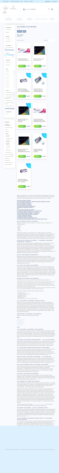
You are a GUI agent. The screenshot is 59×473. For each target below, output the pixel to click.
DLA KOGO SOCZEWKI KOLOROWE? (24, 187)
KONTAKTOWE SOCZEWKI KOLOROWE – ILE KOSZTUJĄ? (28, 196)
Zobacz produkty (20, 34)
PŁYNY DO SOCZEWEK (19, 19)
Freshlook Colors (20, 303)
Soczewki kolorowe (8, 144)
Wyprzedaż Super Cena (9, 162)
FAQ (18, 191)
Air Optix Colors (20, 308)
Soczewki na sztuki (8, 127)
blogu (50, 337)
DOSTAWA (26, 1)
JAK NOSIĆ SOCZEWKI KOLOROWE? (24, 198)
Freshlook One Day (20, 305)
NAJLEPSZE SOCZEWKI (14, 1)
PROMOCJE (38, 19)
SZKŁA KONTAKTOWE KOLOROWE (24, 183)
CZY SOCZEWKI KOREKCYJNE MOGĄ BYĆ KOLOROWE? (28, 195)
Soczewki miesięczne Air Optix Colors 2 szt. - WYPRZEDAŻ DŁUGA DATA (24, 140)
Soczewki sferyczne (7, 136)
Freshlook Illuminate (20, 304)
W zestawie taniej (8, 152)
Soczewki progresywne (8, 141)
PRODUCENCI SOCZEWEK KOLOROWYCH (25, 190)
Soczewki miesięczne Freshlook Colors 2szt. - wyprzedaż (38, 140)
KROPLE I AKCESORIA (30, 19)
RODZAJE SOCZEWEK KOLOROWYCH (24, 188)
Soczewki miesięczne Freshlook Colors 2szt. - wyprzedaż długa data (38, 87)
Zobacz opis (19, 36)
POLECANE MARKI (52, 19)
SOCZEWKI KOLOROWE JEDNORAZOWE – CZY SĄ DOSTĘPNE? (29, 194)
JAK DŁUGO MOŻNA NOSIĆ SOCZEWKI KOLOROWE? (27, 197)
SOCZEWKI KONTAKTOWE (8, 19)
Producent (7, 131)
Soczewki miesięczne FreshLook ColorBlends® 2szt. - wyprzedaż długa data (24, 87)
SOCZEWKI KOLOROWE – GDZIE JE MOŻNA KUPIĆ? (27, 201)
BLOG (22, 1)
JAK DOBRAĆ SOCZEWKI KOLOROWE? (24, 200)
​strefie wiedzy (38, 362)
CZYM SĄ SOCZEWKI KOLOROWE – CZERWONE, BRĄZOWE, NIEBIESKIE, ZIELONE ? (33, 184)
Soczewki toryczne (9, 138)
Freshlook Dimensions (21, 307)
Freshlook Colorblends (21, 302)
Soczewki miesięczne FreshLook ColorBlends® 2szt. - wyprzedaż (23, 167)
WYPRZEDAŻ (44, 19)
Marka (6, 129)
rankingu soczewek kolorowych (38, 387)
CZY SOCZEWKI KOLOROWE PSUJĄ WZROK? (26, 193)
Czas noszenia (8, 150)
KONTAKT (31, 1)
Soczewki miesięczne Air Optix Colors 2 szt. (39, 59)
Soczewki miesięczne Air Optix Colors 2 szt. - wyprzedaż (23, 113)
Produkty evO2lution (8, 164)
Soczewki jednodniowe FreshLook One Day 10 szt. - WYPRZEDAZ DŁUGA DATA (39, 113)
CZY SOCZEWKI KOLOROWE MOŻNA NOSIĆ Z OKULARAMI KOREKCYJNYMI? (32, 202)
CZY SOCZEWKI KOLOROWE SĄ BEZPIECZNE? (26, 189)
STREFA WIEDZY (6, 1)
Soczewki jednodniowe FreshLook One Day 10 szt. (23, 59)
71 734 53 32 (54, 1)
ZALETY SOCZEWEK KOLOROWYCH (24, 186)
